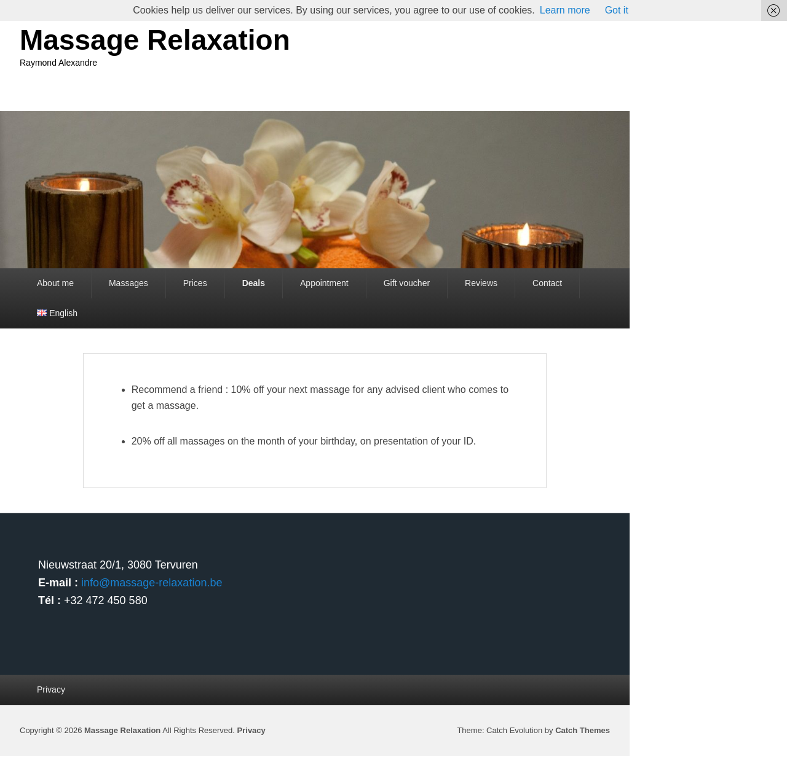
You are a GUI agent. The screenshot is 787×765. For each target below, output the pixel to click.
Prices (195, 283)
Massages (128, 283)
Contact (547, 283)
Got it (616, 10)
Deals (253, 283)
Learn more (565, 10)
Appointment (324, 283)
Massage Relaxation (155, 40)
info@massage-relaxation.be (151, 583)
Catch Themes (582, 730)
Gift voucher (407, 283)
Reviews (481, 283)
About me (55, 283)
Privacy (51, 689)
